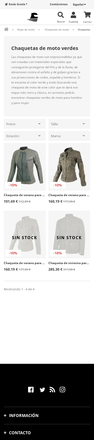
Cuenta (73, 21)
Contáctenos (58, 4)
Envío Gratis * (18, 4)
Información (24, 415)
